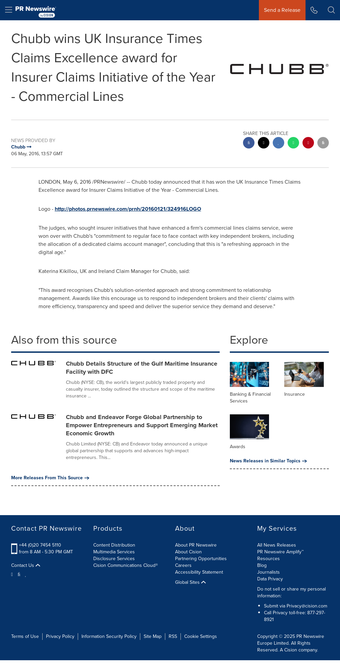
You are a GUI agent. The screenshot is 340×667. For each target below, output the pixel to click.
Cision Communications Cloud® (125, 565)
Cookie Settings (200, 636)
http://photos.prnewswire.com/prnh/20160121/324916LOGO (128, 209)
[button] (331, 10)
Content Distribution (114, 545)
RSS (173, 636)
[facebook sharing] (248, 143)
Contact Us (25, 565)
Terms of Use (25, 636)
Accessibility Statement (199, 572)
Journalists (268, 572)
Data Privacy (270, 578)
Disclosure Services (114, 558)
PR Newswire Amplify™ (280, 551)
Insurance (294, 394)
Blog (262, 565)
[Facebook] (19, 574)
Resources (268, 558)
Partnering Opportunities (201, 558)
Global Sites (190, 582)
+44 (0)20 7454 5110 (40, 545)
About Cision (188, 551)
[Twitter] (13, 574)
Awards (237, 446)
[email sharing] (323, 143)
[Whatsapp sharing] (293, 143)
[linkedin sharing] (278, 143)
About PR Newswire (196, 545)
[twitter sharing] (263, 143)
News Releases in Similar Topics (268, 461)
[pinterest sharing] (308, 143)
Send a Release (282, 10)
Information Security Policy (109, 636)
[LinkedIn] (25, 574)
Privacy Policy (60, 636)
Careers (183, 565)
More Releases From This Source (50, 478)
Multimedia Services (114, 551)
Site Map (153, 636)
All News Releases (276, 545)
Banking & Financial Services (250, 398)
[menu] (8, 10)
